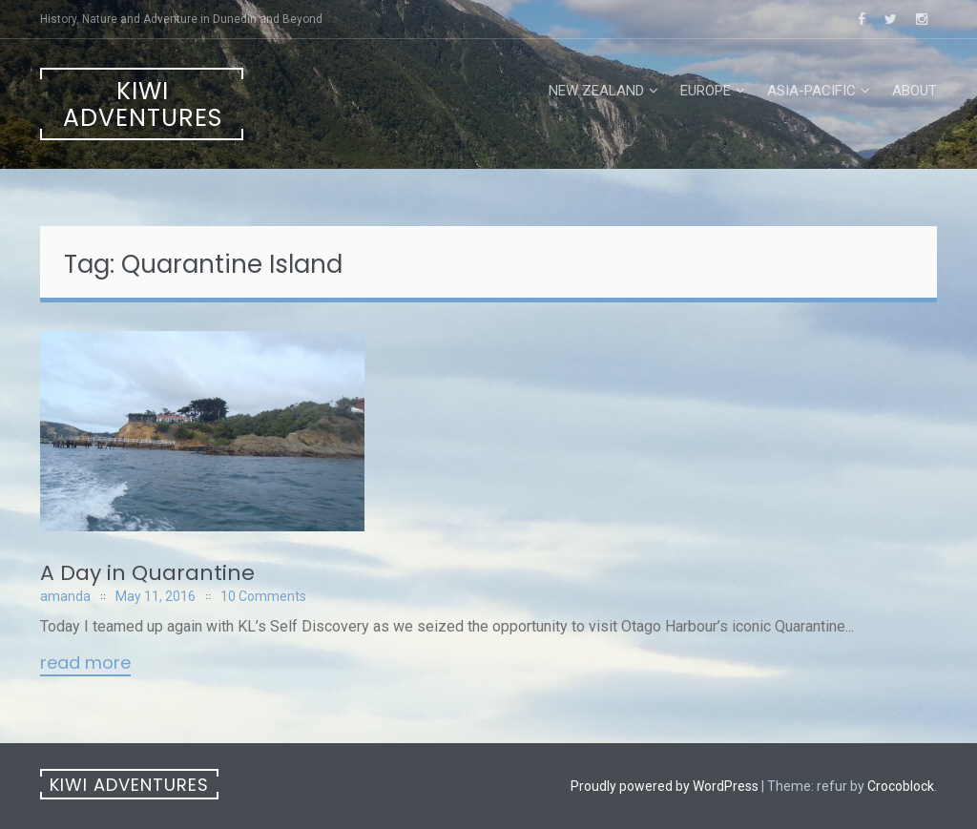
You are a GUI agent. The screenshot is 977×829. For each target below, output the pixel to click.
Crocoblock (900, 786)
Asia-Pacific (811, 90)
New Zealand (596, 90)
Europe (705, 90)
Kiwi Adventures (142, 104)
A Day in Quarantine (147, 573)
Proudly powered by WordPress (665, 786)
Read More (85, 663)
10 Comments (263, 596)
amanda (65, 596)
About (914, 90)
